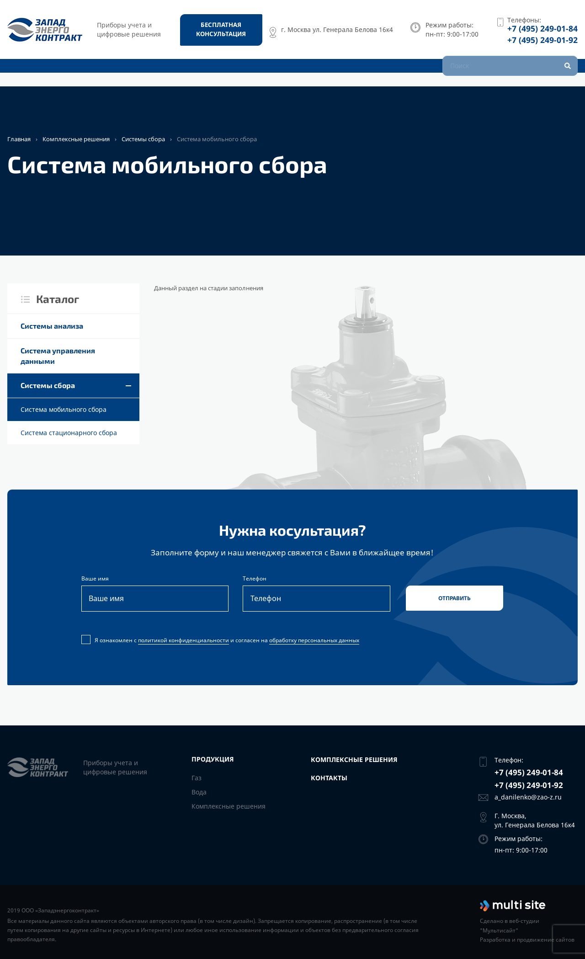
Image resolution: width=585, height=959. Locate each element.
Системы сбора (143, 139)
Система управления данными (58, 355)
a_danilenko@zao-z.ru (528, 797)
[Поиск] (510, 71)
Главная (19, 139)
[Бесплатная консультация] (221, 29)
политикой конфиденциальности (183, 642)
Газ (196, 777)
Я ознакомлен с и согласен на (221, 642)
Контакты (345, 72)
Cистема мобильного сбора (63, 409)
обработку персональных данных (314, 642)
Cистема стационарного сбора (69, 432)
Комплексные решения (263, 72)
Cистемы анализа (52, 325)
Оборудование (173, 72)
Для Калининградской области (66, 72)
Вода (199, 792)
